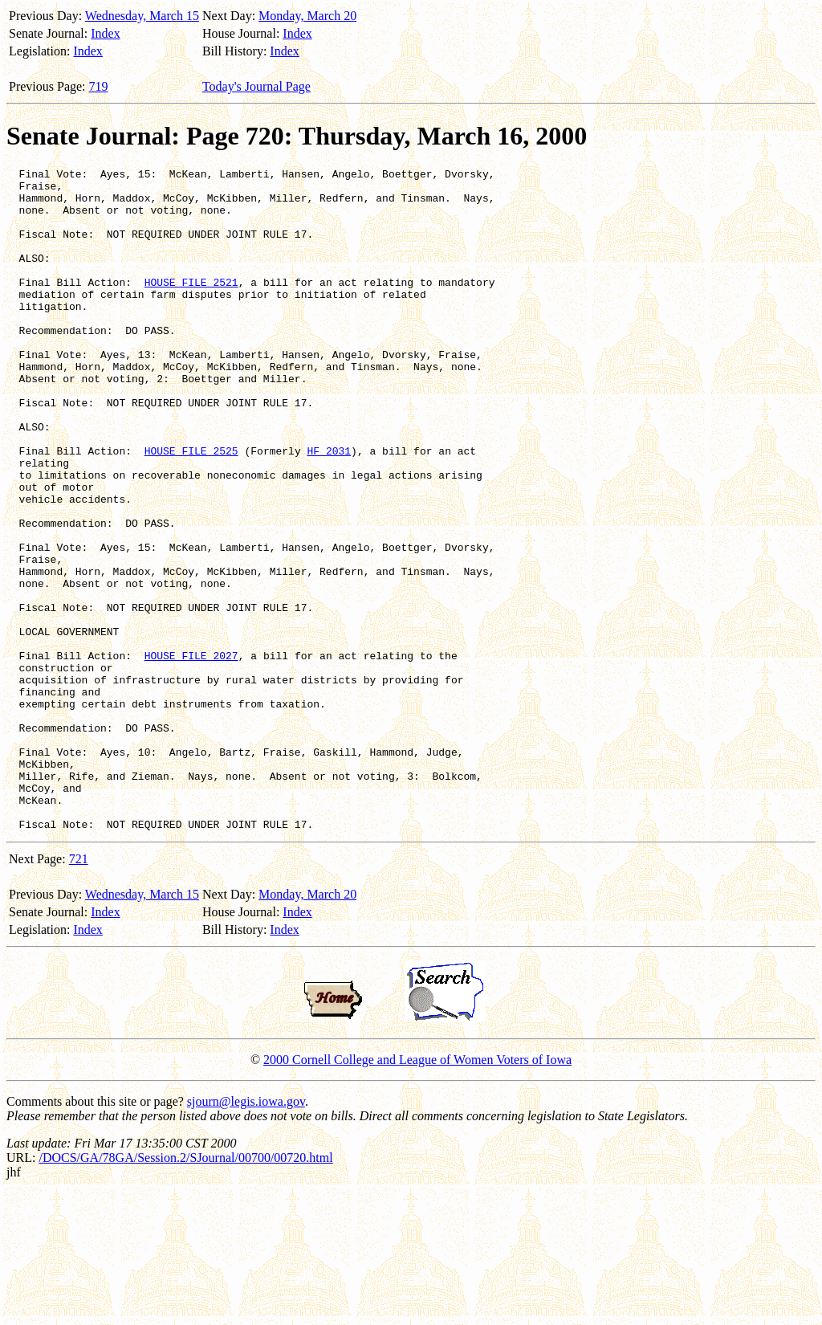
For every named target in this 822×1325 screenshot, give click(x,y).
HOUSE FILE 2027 (191, 754)
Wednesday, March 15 (142, 15)
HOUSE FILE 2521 (191, 306)
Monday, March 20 (307, 15)
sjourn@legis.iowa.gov (246, 1234)
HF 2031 (329, 508)
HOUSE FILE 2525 (191, 508)
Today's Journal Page (256, 86)
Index (105, 33)
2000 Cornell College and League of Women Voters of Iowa (417, 1192)
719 (98, 86)
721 (78, 991)
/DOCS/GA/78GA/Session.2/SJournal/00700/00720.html (185, 1290)
